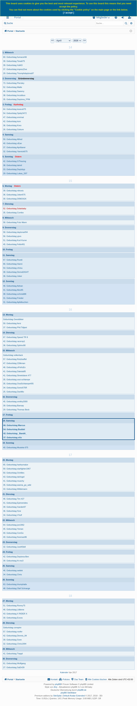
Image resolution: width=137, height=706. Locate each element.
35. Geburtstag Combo (13, 212)
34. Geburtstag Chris (12, 574)
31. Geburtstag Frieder (13, 298)
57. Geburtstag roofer (12, 631)
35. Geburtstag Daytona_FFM (16, 99)
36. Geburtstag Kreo (12, 125)
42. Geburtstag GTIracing (14, 161)
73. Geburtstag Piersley (13, 83)
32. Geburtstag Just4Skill (14, 547)
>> (84, 40)
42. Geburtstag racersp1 (14, 341)
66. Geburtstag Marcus (14, 425)
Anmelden (43, 23)
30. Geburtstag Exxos (13, 618)
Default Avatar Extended (74, 696)
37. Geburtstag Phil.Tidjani (15, 327)
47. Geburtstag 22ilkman (14, 363)
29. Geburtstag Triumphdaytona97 (18, 73)
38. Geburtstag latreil (12, 165)
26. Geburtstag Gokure (13, 129)
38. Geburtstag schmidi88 (14, 294)
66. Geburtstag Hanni (12, 264)
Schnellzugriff (8, 18)
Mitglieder (83, 17)
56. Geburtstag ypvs (12, 236)
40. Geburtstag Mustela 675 (15, 447)
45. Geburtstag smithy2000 (15, 401)
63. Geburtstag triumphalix (15, 584)
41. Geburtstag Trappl (13, 653)
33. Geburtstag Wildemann (15, 489)
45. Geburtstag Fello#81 (14, 244)
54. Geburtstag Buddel (14, 429)
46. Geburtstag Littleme (13, 609)
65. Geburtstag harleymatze (15, 465)
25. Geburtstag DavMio (13, 392)
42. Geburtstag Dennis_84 (15, 636)
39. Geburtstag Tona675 (14, 61)
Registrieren (59, 23)
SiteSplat (57, 696)
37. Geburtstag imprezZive (15, 69)
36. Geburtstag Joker (12, 276)
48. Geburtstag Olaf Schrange (16, 588)
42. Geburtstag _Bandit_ (15, 433)
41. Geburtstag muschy (13, 481)
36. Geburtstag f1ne (12, 511)
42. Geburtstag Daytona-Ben (16, 556)
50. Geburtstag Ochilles (13, 473)
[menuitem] (51, 17)
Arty (55, 687)
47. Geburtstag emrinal (13, 117)
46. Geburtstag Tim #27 (13, 499)
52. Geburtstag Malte (12, 87)
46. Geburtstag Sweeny (13, 91)
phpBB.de (82, 690)
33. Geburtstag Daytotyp (14, 169)
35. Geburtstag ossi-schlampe (16, 379)
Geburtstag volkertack (13, 355)
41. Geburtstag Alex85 (13, 290)
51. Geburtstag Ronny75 (14, 605)
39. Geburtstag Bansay (13, 405)
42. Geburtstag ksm (12, 121)
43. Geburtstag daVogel (13, 477)
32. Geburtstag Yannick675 (15, 151)
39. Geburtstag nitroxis (13, 190)
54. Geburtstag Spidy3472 (15, 113)
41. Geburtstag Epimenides (15, 503)
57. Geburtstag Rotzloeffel (15, 359)
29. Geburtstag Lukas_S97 (15, 173)
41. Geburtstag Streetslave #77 (17, 375)
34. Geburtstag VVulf (12, 515)
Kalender (64, 672)
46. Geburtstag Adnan (13, 286)
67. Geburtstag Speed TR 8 (15, 337)
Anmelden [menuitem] (124, 18)
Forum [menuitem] (32, 17)
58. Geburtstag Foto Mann (15, 222)
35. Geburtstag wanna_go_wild (17, 485)
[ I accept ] (68, 12)
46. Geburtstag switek (13, 570)
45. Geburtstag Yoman (13, 529)
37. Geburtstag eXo (12, 437)
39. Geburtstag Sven (12, 640)
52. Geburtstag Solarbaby (14, 208)
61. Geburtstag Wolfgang (14, 663)
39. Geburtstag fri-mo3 (13, 561)
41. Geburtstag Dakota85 (14, 371)
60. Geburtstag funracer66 (15, 57)
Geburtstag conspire (12, 627)
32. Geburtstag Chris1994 (14, 644)
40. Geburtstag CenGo (13, 533)
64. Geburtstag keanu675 (14, 109)
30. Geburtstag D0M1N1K (15, 199)
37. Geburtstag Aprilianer (14, 147)
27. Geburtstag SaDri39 (13, 667)
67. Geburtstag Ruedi (12, 260)
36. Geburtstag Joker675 (14, 195)
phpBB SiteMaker (68, 693)
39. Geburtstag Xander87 (14, 507)
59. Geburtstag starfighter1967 (17, 469)
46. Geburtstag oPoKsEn (14, 367)
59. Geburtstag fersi (12, 323)
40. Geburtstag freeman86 (15, 537)
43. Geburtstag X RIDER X (15, 614)
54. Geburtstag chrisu (12, 268)
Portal (17, 17)
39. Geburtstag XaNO (13, 65)
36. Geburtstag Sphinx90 (14, 345)
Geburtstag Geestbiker (13, 319)
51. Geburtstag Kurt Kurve (15, 240)
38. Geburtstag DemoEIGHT (16, 272)
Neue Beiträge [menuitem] (25, 23)
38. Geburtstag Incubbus (14, 95)
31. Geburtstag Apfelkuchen (15, 302)
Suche (10, 23)
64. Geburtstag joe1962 (13, 525)
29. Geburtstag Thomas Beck (16, 409)
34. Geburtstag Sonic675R (15, 388)
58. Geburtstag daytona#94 (15, 232)
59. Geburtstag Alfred (12, 139)
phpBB (58, 684)
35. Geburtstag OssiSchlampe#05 (18, 383)
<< (52, 40)
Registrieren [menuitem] (130, 18)
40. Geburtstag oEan (12, 143)
